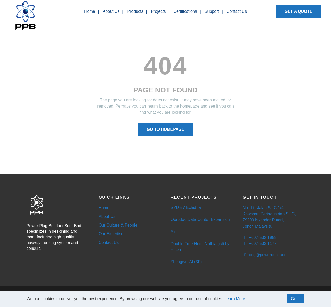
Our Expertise (111, 234)
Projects (158, 11)
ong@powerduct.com (265, 255)
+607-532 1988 (260, 237)
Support (212, 11)
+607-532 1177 (260, 243)
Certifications (185, 11)
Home (89, 11)
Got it (296, 299)
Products (135, 11)
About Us (111, 11)
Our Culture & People (118, 225)
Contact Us (237, 11)
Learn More (234, 299)
